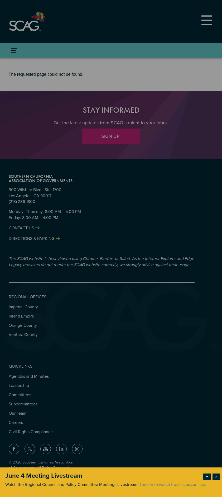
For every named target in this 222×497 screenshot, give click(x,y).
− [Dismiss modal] (207, 476)
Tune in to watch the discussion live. (172, 484)
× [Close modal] (216, 476)
